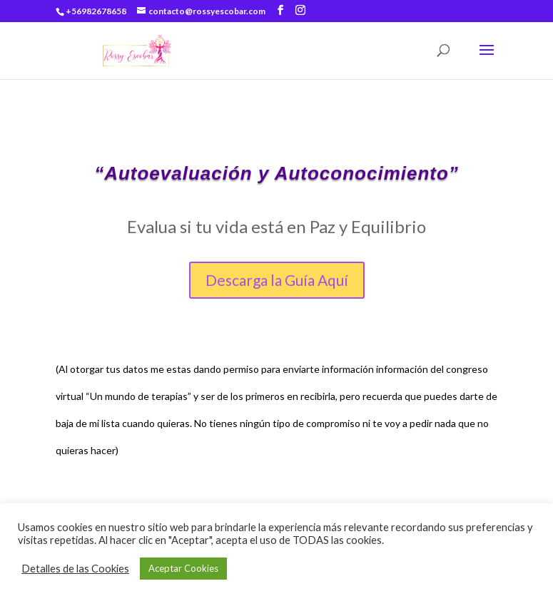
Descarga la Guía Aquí (277, 280)
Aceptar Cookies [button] (183, 568)
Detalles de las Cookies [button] (75, 569)
